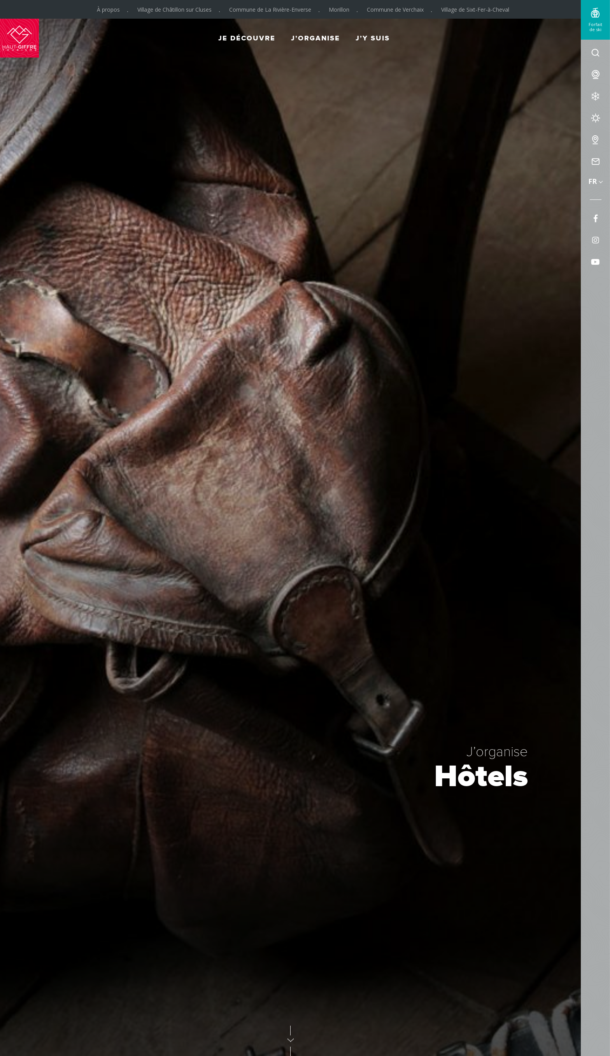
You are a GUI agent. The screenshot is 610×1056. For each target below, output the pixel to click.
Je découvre (246, 38)
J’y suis (373, 38)
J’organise (315, 38)
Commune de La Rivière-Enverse (270, 9)
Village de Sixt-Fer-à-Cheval (475, 9)
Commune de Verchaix (395, 9)
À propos (108, 9)
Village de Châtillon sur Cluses (174, 9)
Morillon (339, 9)
